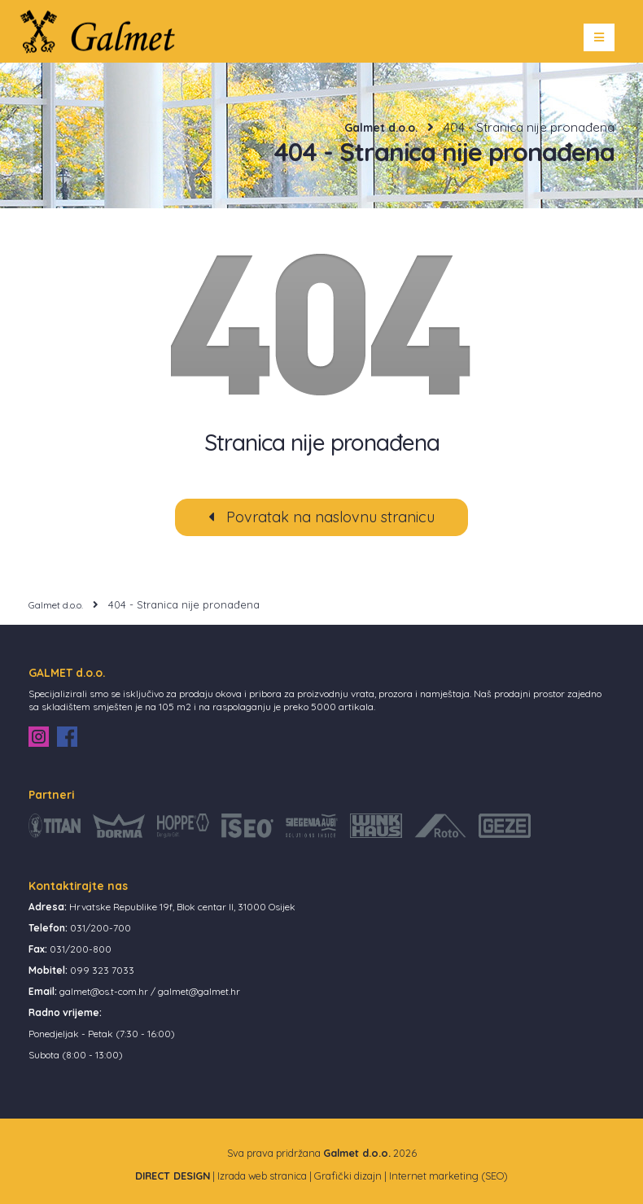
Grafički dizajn (348, 1175)
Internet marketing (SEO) (448, 1175)
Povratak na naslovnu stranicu (321, 517)
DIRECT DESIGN (172, 1175)
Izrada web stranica (262, 1175)
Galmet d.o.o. (381, 127)
